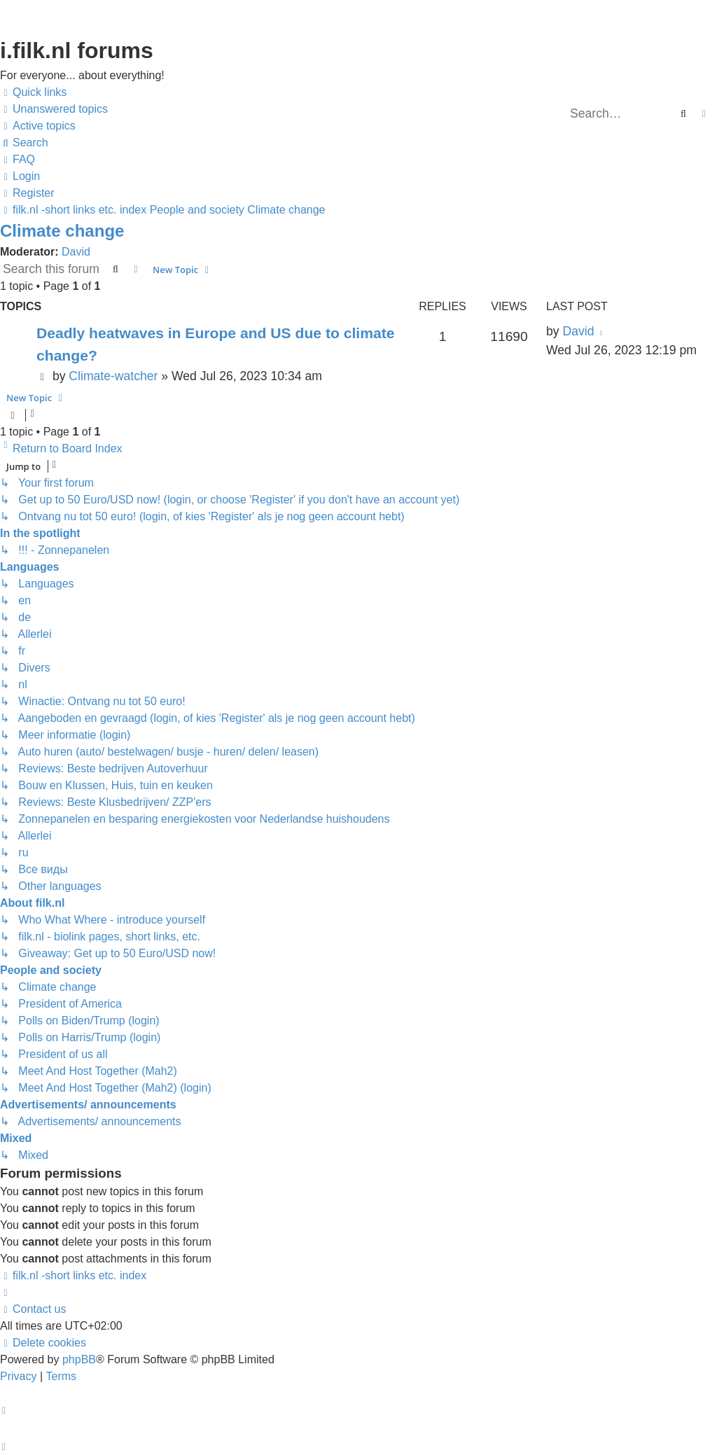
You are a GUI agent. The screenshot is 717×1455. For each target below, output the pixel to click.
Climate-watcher (113, 376)
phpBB (79, 1359)
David (76, 252)
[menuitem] (54, 109)
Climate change (62, 230)
